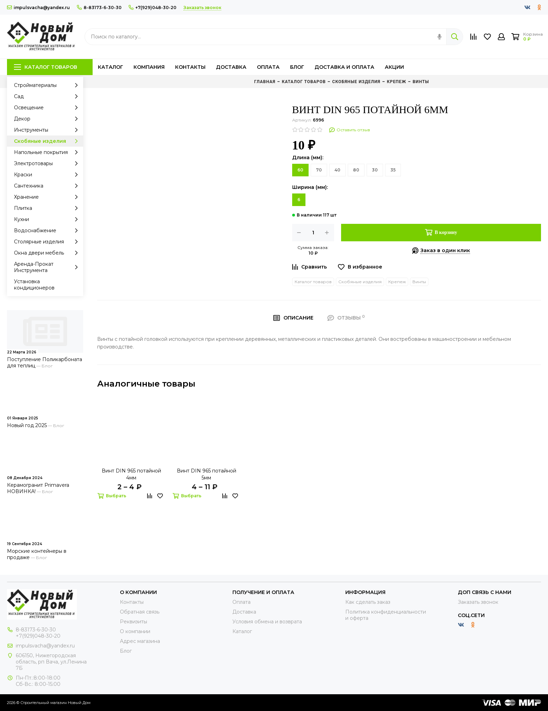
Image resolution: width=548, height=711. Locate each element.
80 (356, 170)
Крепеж (397, 281)
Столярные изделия (47, 241)
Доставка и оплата (344, 67)
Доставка (231, 67)
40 (337, 170)
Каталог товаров (45, 67)
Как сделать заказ (367, 602)
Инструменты (47, 130)
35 (393, 170)
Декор (47, 118)
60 (300, 170)
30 (375, 170)
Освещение (47, 107)
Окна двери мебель (47, 253)
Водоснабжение (47, 230)
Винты (419, 281)
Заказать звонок (478, 602)
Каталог (110, 67)
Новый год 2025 (27, 425)
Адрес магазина (140, 641)
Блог (297, 67)
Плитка (47, 208)
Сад (47, 96)
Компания (149, 67)
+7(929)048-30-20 (152, 7)
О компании (135, 631)
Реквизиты (133, 621)
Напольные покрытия (47, 152)
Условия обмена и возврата (267, 621)
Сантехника (47, 186)
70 (319, 170)
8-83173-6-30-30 (99, 7)
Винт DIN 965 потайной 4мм (131, 474)
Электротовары (47, 163)
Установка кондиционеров (34, 284)
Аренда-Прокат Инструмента (47, 267)
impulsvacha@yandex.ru (38, 7)
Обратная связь (139, 612)
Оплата (268, 67)
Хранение (47, 197)
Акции (394, 67)
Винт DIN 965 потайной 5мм (206, 474)
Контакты (190, 67)
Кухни (47, 219)
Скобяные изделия (47, 141)
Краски (47, 174)
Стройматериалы (47, 85)
